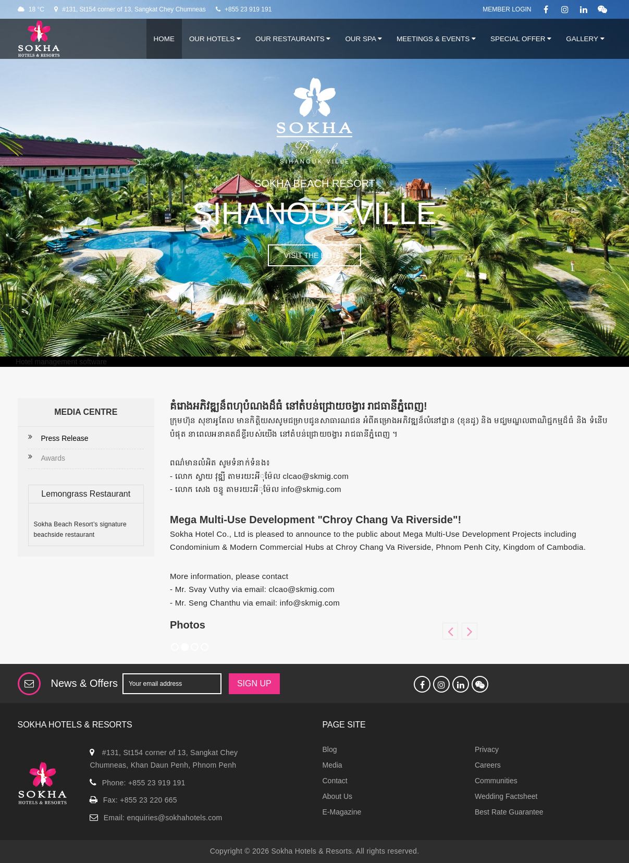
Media (332, 765)
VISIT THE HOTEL (314, 255)
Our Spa (363, 39)
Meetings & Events (436, 39)
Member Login (507, 9)
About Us (338, 796)
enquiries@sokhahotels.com (174, 817)
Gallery (585, 39)
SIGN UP (254, 683)
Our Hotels (215, 39)
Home (164, 39)
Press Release (65, 438)
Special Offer (520, 39)
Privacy (487, 749)
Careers (488, 765)
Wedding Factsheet (506, 796)
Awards (53, 458)
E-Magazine (342, 812)
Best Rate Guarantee (509, 812)
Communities (496, 780)
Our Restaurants (292, 39)
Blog (330, 749)
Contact (335, 780)
